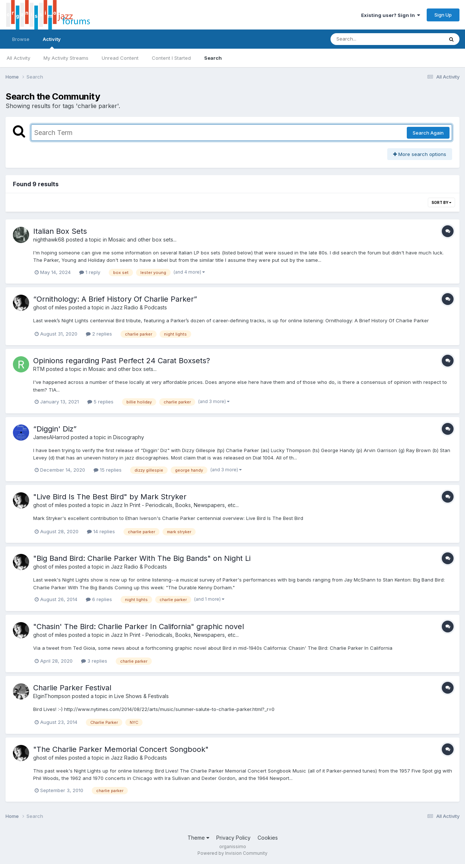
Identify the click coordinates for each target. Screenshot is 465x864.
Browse (20, 39)
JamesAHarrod (51, 437)
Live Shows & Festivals (141, 696)
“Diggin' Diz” (55, 428)
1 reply (89, 272)
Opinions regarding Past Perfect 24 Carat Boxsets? (121, 360)
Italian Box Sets (60, 231)
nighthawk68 (48, 239)
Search (213, 58)
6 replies (99, 599)
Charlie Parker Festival (72, 687)
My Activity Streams (65, 58)
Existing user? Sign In (390, 15)
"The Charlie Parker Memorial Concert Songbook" (121, 749)
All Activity (18, 58)
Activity (52, 42)
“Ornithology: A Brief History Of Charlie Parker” (115, 299)
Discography (128, 437)
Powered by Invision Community (232, 853)
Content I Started (171, 58)
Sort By (441, 202)
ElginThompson (51, 696)
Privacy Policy (233, 837)
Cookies (268, 837)
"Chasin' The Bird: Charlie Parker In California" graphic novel (138, 626)
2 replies (99, 334)
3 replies (94, 661)
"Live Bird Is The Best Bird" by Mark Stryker (109, 496)
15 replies (108, 470)
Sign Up (443, 15)
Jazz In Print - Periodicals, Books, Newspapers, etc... (175, 505)
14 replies (101, 531)
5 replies (100, 402)
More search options (419, 154)
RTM (39, 369)
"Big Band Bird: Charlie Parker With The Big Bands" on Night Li (142, 558)
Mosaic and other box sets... (142, 239)
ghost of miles (50, 307)
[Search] (367, 39)
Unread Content (120, 58)
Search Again (428, 133)
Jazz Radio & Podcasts (139, 307)
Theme (198, 837)
